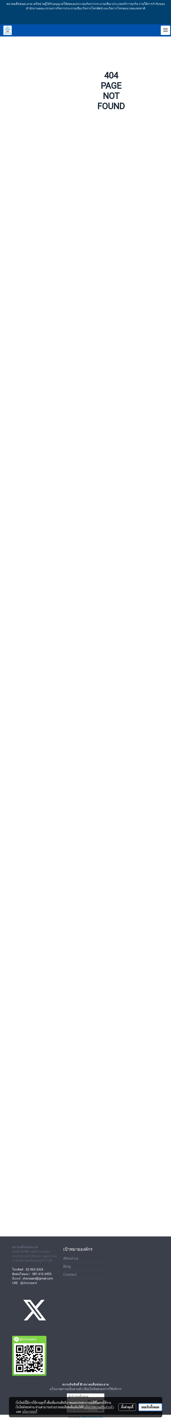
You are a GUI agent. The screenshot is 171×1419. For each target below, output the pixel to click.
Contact (70, 1274)
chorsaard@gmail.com (38, 1278)
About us (70, 1258)
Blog (67, 1266)
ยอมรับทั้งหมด (150, 1407)
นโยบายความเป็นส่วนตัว (99, 1407)
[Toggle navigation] (165, 30)
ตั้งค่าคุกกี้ (127, 1407)
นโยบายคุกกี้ (29, 1411)
